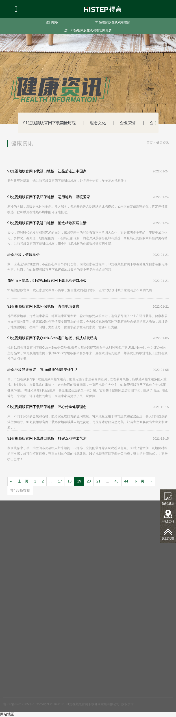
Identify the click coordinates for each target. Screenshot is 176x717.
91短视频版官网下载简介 (36, 123)
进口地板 (52, 22)
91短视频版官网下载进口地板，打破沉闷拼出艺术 (47, 438)
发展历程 (63, 123)
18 (69, 481)
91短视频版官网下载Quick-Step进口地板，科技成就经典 (52, 338)
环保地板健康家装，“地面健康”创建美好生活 (42, 370)
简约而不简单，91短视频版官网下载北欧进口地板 (47, 280)
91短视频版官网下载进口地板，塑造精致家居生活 (47, 223)
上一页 (23, 481)
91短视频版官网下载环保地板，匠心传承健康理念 (47, 407)
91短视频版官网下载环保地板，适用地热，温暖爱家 (48, 197)
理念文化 (90, 123)
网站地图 (7, 714)
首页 (149, 142)
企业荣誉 (117, 123)
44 (126, 481)
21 (98, 481)
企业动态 (143, 123)
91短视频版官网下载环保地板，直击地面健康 (43, 306)
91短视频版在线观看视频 (112, 22)
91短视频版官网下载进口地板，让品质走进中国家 (47, 171)
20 (89, 481)
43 (117, 481)
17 (60, 481)
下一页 (139, 481)
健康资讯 (162, 142)
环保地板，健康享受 (23, 254)
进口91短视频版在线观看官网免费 (88, 30)
